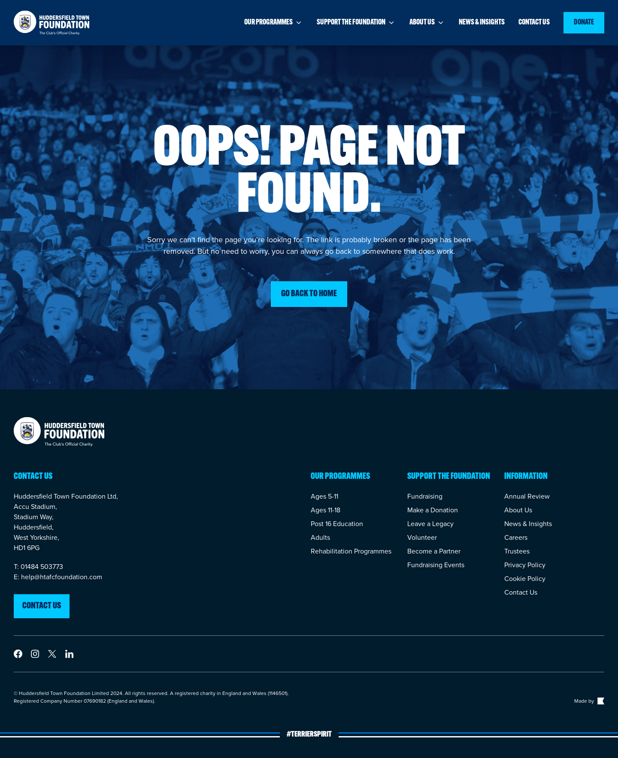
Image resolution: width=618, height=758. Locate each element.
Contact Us (520, 592)
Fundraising (424, 496)
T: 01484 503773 (38, 567)
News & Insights (528, 524)
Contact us (534, 22)
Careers (515, 537)
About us (427, 22)
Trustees (517, 551)
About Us (518, 510)
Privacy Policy (524, 565)
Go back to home (309, 294)
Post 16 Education (337, 524)
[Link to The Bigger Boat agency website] (600, 701)
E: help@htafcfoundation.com (58, 577)
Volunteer (422, 537)
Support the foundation (356, 22)
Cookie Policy (524, 579)
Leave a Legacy (430, 524)
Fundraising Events (435, 565)
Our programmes (273, 22)
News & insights (482, 22)
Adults (320, 537)
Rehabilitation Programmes (351, 551)
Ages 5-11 (324, 496)
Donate (584, 22)
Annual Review (527, 496)
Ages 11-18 (325, 510)
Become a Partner (433, 551)
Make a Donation (432, 510)
